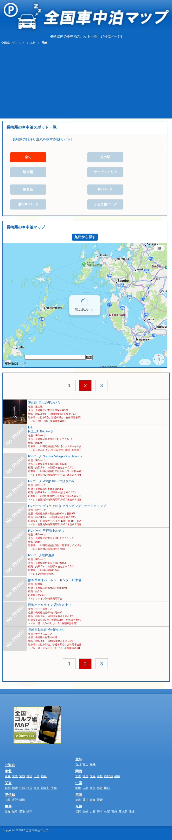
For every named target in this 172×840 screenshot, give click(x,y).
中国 (78, 783)
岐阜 (15, 811)
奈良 (100, 776)
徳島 (78, 799)
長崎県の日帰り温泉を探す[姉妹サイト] (42, 139)
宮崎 (114, 811)
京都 (78, 776)
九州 (78, 806)
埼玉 (29, 788)
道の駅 (105, 157)
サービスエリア (105, 172)
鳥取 (100, 788)
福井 (93, 764)
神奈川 (45, 788)
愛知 (8, 811)
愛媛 (100, 799)
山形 (36, 776)
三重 (22, 811)
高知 (93, 799)
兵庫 (117, 776)
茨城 (22, 788)
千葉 (54, 788)
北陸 (78, 759)
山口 (107, 788)
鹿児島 (123, 811)
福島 (44, 776)
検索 (89, 357)
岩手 (15, 776)
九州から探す (85, 237)
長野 (15, 799)
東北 (8, 771)
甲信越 (10, 795)
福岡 (78, 811)
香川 (85, 799)
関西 (78, 771)
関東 (8, 783)
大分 (93, 811)
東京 (36, 788)
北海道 (10, 765)
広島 (85, 788)
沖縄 (131, 811)
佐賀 (107, 811)
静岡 (29, 811)
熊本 (100, 811)
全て (28, 157)
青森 (8, 776)
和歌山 (108, 776)
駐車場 (28, 172)
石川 (78, 764)
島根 (93, 788)
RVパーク (105, 189)
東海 (8, 806)
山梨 (8, 799)
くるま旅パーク (105, 204)
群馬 (8, 788)
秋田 (29, 776)
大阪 (93, 776)
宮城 (22, 776)
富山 (85, 764)
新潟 (22, 799)
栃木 (15, 788)
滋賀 (85, 776)
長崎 (85, 811)
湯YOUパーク (28, 204)
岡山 (78, 788)
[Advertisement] (86, 82)
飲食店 (28, 189)
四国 (78, 795)
